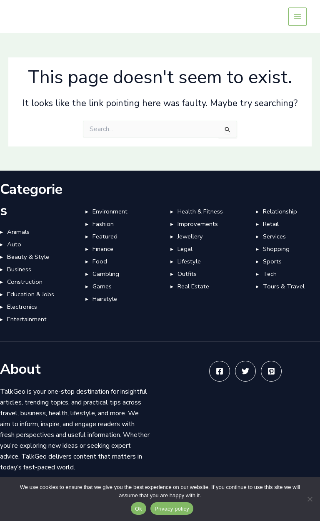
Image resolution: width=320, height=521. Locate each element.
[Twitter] (245, 371)
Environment (110, 211)
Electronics (22, 307)
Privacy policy (172, 509)
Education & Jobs (30, 294)
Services (274, 236)
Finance (102, 249)
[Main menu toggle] (297, 16)
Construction (24, 282)
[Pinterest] (271, 371)
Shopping (276, 249)
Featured (105, 236)
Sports (272, 261)
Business (19, 269)
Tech (270, 274)
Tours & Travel (284, 286)
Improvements (198, 224)
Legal (185, 249)
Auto (14, 244)
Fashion (103, 224)
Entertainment (27, 319)
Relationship (280, 211)
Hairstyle (104, 299)
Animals (18, 232)
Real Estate (193, 286)
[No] (309, 499)
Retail (271, 224)
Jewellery (190, 236)
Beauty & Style (28, 257)
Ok (138, 509)
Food (99, 261)
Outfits (187, 274)
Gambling (105, 274)
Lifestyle (189, 261)
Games (102, 286)
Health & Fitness (200, 211)
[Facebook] (219, 371)
